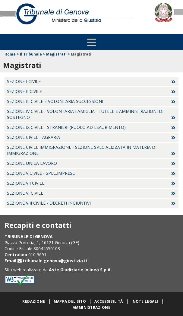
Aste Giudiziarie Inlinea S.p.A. (80, 270)
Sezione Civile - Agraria (33, 137)
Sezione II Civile (24, 91)
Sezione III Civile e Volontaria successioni (55, 101)
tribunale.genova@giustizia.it (55, 260)
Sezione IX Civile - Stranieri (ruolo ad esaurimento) (66, 127)
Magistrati (56, 54)
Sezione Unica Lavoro (32, 163)
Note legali (145, 301)
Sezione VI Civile (25, 193)
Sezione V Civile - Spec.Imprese (41, 173)
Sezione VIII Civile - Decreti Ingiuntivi (49, 203)
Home (10, 54)
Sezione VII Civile (25, 183)
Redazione (33, 301)
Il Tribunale (31, 54)
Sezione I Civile (24, 81)
